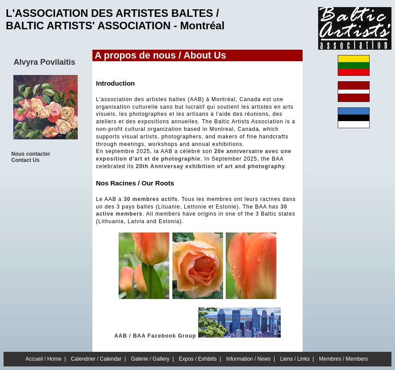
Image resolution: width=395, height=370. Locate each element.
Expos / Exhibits (198, 359)
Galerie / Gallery (150, 359)
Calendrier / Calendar (96, 359)
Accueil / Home (44, 359)
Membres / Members (343, 359)
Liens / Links (295, 359)
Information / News (248, 359)
